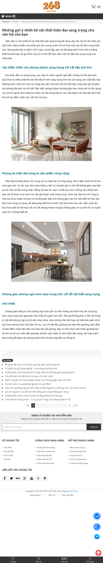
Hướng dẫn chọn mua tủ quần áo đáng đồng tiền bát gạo (34, 395)
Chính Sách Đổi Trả (44, 459)
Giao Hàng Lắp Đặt (44, 455)
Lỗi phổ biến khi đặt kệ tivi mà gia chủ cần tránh (29, 376)
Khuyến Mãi (9, 451)
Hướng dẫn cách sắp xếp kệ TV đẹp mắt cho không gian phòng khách (40, 372)
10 (70, 405)
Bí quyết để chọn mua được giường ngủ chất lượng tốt (32, 364)
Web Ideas (74, 491)
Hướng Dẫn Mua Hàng (46, 447)
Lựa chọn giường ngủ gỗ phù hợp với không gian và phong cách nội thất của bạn (45, 387)
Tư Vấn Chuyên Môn (78, 459)
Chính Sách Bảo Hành (45, 463)
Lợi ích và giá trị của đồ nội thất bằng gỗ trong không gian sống (37, 391)
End (75, 405)
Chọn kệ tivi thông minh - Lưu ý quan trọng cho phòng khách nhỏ (38, 399)
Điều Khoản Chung (77, 447)
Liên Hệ (7, 459)
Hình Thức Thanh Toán (46, 451)
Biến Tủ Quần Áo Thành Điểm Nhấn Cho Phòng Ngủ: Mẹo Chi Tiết (38, 380)
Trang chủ (6, 21)
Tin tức (15, 21)
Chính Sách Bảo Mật (78, 451)
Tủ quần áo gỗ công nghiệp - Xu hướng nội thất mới (31, 368)
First (28, 405)
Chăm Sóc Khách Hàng (79, 463)
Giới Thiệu (8, 447)
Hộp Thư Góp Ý (76, 455)
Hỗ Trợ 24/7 (8, 455)
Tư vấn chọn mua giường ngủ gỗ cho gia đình (28, 384)
